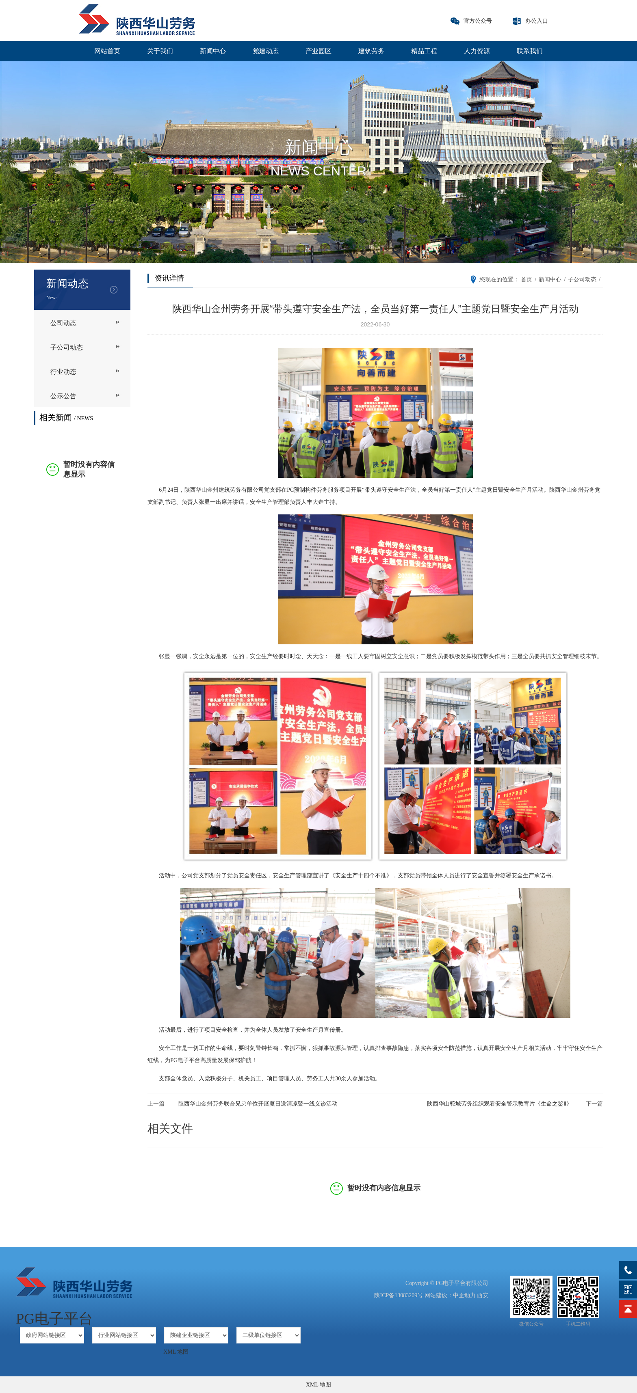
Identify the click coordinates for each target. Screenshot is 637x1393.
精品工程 (424, 51)
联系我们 (530, 51)
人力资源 (477, 51)
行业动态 (63, 371)
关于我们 (160, 51)
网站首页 (107, 51)
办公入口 (536, 21)
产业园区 (319, 51)
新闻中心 (213, 51)
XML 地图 (175, 1352)
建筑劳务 (371, 51)
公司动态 (63, 323)
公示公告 (63, 396)
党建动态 (266, 51)
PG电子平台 (54, 1319)
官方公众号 (478, 21)
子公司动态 (66, 347)
